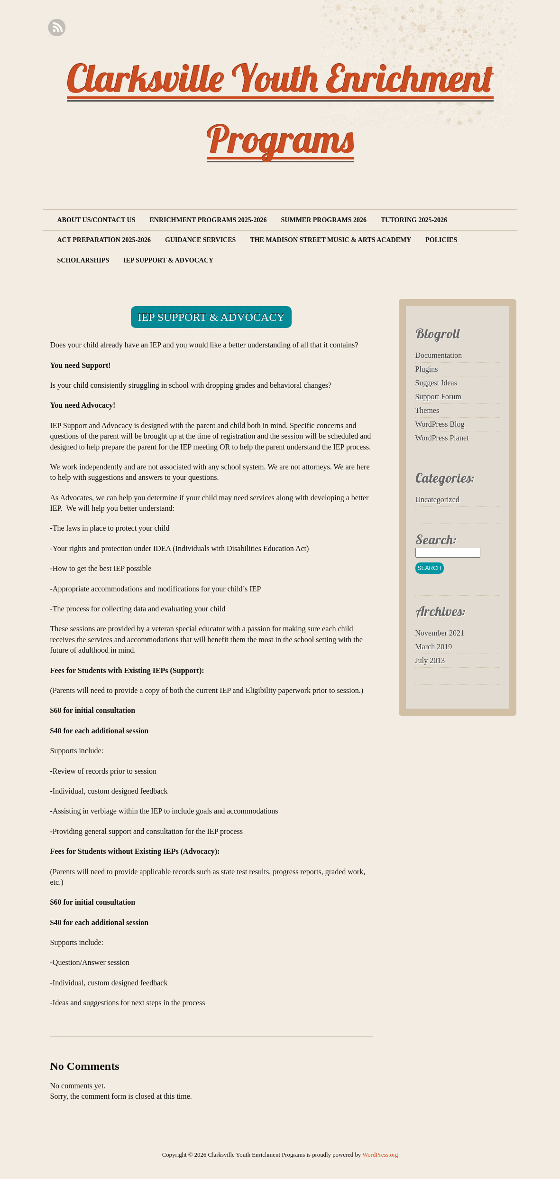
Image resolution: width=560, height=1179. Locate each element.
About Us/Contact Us (96, 220)
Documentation (438, 355)
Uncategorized (437, 500)
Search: (436, 539)
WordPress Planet (442, 438)
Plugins (426, 369)
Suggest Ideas (436, 383)
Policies (441, 239)
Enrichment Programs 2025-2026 (207, 220)
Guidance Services (200, 239)
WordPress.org (380, 1154)
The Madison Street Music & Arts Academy (330, 239)
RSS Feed (56, 28)
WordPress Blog (440, 424)
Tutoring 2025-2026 (414, 220)
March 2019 (433, 647)
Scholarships (83, 260)
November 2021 (440, 633)
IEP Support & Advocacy (168, 260)
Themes (427, 410)
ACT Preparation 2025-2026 (104, 239)
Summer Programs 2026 (324, 220)
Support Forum (438, 397)
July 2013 (430, 660)
